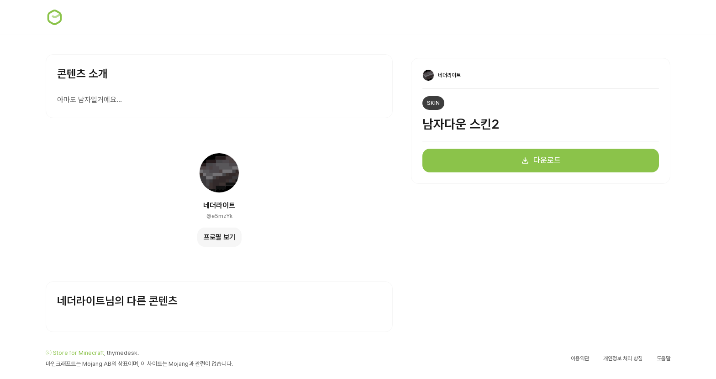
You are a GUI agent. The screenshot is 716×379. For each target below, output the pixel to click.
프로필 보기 (219, 237)
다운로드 (541, 160)
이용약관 (580, 358)
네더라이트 (219, 205)
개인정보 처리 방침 (622, 358)
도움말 (663, 358)
